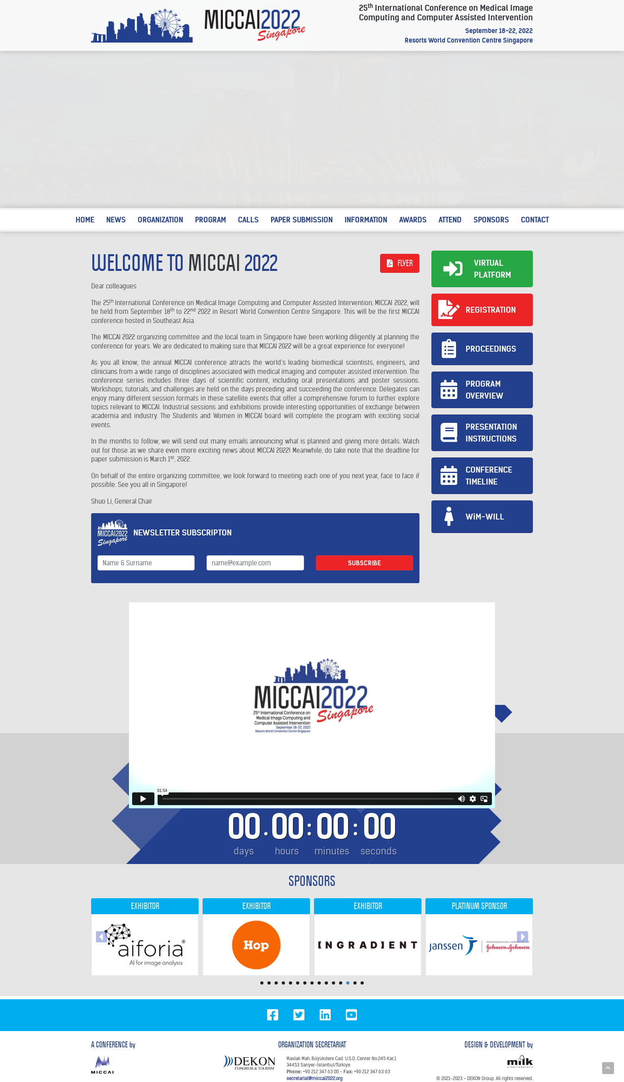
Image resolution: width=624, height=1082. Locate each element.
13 (347, 983)
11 (333, 983)
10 (326, 983)
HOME (85, 219)
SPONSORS (491, 219)
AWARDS (413, 219)
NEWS (116, 219)
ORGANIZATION (160, 219)
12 (340, 983)
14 (355, 983)
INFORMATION (366, 219)
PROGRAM (210, 219)
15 (362, 983)
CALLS (248, 219)
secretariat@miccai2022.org (314, 1078)
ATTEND (450, 219)
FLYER (400, 263)
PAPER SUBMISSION (302, 219)
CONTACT (535, 219)
